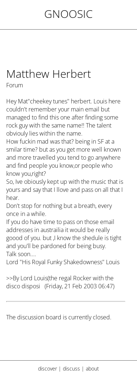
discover (47, 368)
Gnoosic (68, 13)
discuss (71, 368)
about (92, 368)
